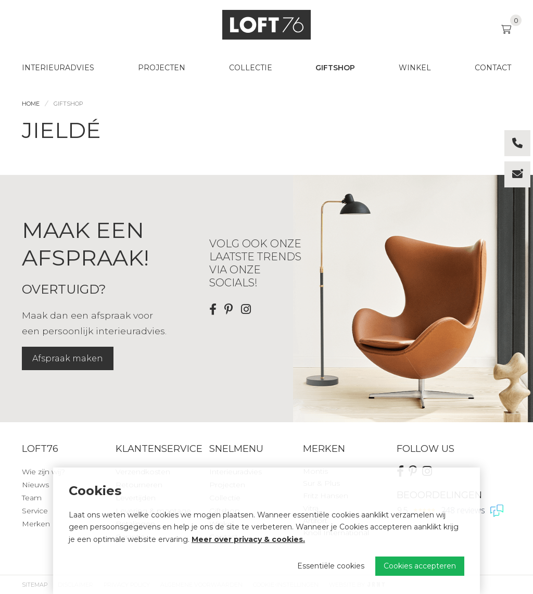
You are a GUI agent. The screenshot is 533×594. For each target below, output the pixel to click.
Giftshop (335, 67)
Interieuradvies (58, 67)
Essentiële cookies (330, 566)
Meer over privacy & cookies (247, 539)
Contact (493, 67)
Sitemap (34, 584)
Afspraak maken (67, 358)
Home (31, 103)
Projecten (161, 67)
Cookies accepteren (420, 566)
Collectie (250, 67)
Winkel (415, 67)
